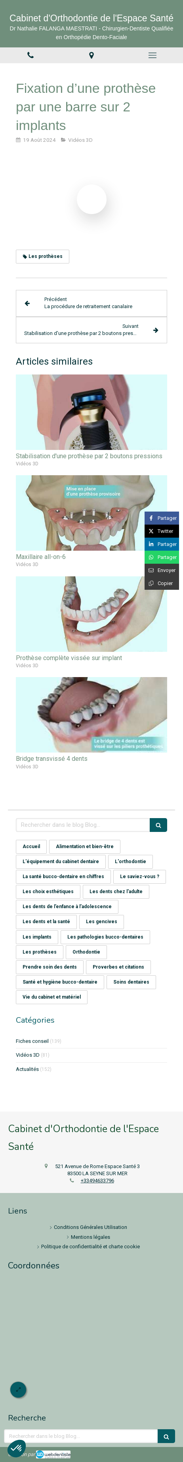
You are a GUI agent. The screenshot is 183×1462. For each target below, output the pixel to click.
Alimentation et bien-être (85, 846)
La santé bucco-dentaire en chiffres (63, 876)
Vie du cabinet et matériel (52, 997)
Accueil (31, 846)
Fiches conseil (32, 1041)
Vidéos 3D (28, 1055)
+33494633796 (97, 1181)
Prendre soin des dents (50, 967)
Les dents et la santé (46, 921)
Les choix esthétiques (48, 891)
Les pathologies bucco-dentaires (105, 937)
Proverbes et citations (118, 967)
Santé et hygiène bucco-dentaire (60, 982)
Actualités (27, 1069)
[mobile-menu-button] (152, 55)
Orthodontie (86, 952)
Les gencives (101, 921)
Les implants (37, 937)
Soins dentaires (131, 982)
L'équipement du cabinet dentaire (61, 861)
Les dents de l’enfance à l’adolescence (67, 906)
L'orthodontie (130, 861)
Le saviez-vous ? (139, 876)
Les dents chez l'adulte (116, 891)
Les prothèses (40, 952)
